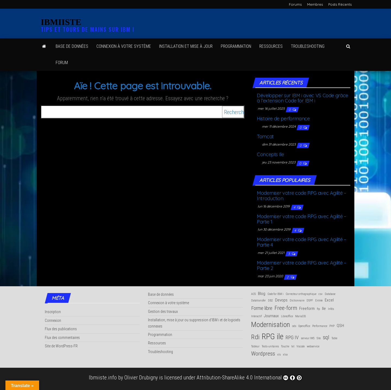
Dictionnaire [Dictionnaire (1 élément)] (297, 300)
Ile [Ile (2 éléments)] (324, 308)
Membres (315, 4)
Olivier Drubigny (141, 377)
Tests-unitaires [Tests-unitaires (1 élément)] (270, 346)
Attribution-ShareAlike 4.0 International (249, 377)
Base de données (72, 46)
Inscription (53, 312)
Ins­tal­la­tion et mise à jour (186, 46)
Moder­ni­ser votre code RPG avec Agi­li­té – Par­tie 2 (301, 265)
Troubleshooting (160, 352)
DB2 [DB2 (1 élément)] (270, 300)
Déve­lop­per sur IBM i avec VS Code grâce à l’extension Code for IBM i (302, 98)
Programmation (160, 334)
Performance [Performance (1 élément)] (319, 326)
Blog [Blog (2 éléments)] (261, 293)
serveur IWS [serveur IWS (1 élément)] (307, 338)
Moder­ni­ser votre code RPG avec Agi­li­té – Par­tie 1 (301, 219)
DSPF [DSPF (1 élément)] (310, 300)
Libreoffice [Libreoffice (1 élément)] (287, 316)
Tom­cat (265, 136)
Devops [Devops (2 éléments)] (281, 300)
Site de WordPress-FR (61, 346)
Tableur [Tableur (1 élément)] (255, 346)
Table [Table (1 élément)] (334, 338)
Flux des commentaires (62, 337)
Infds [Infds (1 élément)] (331, 309)
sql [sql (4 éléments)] (326, 337)
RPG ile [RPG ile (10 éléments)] (272, 336)
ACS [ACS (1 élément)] (253, 294)
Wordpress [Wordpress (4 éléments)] (263, 353)
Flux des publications (61, 329)
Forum (62, 62)
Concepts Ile (270, 154)
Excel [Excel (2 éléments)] (329, 300)
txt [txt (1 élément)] (292, 346)
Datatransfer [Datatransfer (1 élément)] (258, 300)
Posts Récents (340, 4)
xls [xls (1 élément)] (279, 354)
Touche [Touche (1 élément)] (285, 346)
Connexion (53, 320)
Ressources (157, 343)
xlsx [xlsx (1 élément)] (285, 354)
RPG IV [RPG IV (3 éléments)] (292, 337)
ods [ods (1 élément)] (294, 326)
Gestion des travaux (163, 311)
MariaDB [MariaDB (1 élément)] (300, 316)
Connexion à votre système (123, 46)
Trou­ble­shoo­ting (307, 46)
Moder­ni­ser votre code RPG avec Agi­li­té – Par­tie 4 (301, 242)
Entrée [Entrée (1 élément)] (319, 300)
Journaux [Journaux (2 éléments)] (271, 315)
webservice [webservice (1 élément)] (313, 346)
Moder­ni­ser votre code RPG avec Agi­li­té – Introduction (301, 196)
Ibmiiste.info (103, 377)
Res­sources (271, 46)
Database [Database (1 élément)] (330, 294)
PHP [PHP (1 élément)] (332, 326)
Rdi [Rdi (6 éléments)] (255, 337)
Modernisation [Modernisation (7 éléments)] (270, 324)
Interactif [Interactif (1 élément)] (256, 316)
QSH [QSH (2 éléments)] (340, 325)
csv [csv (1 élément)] (321, 294)
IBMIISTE (61, 22)
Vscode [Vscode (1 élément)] (301, 346)
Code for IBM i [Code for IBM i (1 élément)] (275, 294)
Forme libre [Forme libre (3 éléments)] (261, 308)
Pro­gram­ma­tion (236, 46)
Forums (295, 4)
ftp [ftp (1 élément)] (318, 309)
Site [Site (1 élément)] (319, 338)
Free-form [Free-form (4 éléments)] (286, 308)
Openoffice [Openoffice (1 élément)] (304, 326)
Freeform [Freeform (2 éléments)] (307, 308)
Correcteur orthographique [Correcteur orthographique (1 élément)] (301, 294)
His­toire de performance (283, 118)
